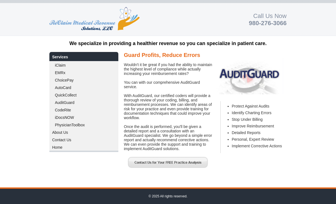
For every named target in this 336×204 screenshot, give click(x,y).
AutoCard (63, 87)
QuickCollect (66, 95)
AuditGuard (64, 102)
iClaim (60, 65)
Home (57, 147)
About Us (60, 132)
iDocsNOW (64, 117)
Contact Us (61, 140)
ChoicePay (64, 80)
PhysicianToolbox (70, 125)
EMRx (60, 72)
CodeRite (63, 110)
